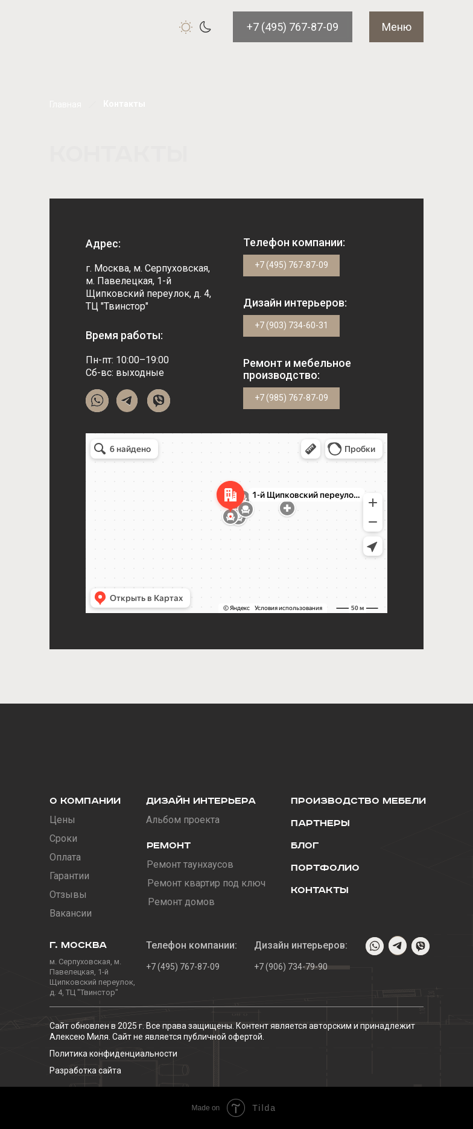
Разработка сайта (85, 1070)
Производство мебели (358, 801)
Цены (62, 819)
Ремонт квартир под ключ (206, 883)
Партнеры (320, 823)
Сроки (63, 838)
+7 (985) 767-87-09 (291, 397)
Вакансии (70, 913)
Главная (65, 104)
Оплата (65, 857)
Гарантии (69, 876)
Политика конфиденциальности (113, 1053)
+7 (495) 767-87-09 (292, 27)
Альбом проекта (183, 819)
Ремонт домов (181, 902)
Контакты (320, 890)
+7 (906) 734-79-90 (291, 967)
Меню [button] (396, 27)
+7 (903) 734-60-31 (291, 325)
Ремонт (169, 845)
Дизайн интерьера (201, 801)
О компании (85, 801)
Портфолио (325, 868)
